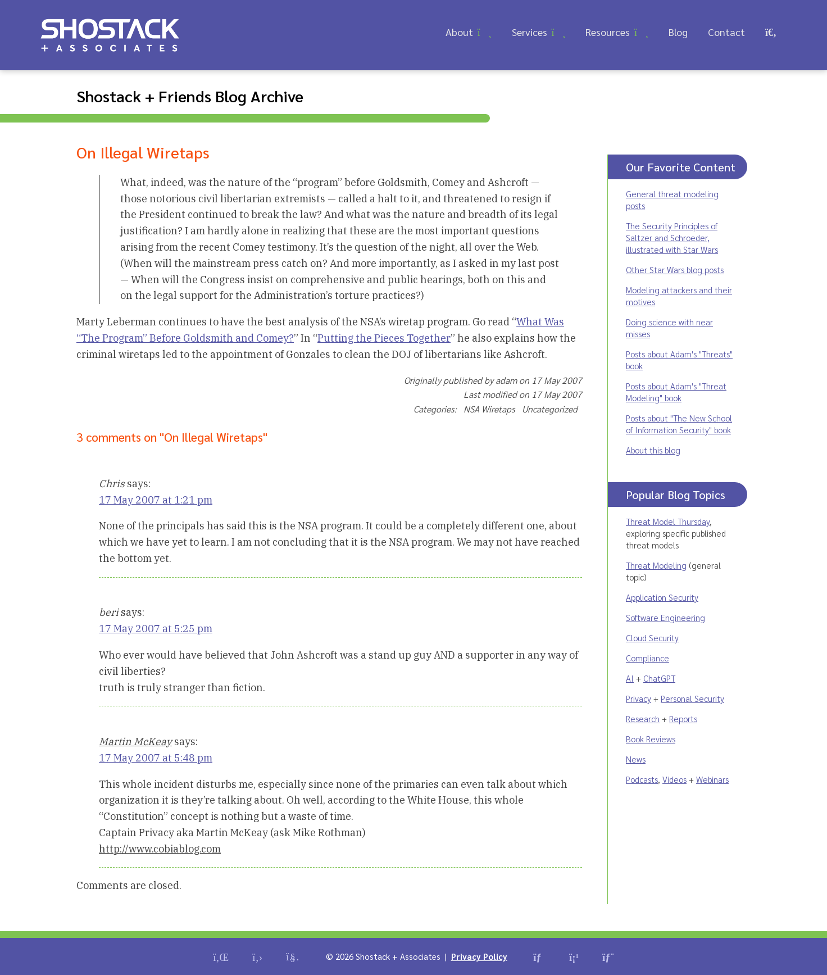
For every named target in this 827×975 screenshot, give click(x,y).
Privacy (638, 698)
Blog (678, 31)
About (459, 31)
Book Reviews (650, 738)
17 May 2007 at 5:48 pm (155, 757)
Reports (683, 718)
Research (643, 718)
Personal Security (692, 698)
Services (529, 31)
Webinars (712, 779)
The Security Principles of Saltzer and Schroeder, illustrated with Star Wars (672, 237)
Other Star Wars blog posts (675, 269)
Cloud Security (652, 637)
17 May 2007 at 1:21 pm (155, 499)
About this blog (653, 450)
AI (630, 678)
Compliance (647, 657)
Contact (726, 31)
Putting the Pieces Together (384, 338)
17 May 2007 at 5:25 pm (155, 628)
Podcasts (642, 779)
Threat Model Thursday (668, 521)
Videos (674, 779)
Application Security (662, 597)
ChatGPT (659, 678)
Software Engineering (665, 617)
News (636, 759)
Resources (607, 31)
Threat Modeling (656, 565)
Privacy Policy (479, 956)
